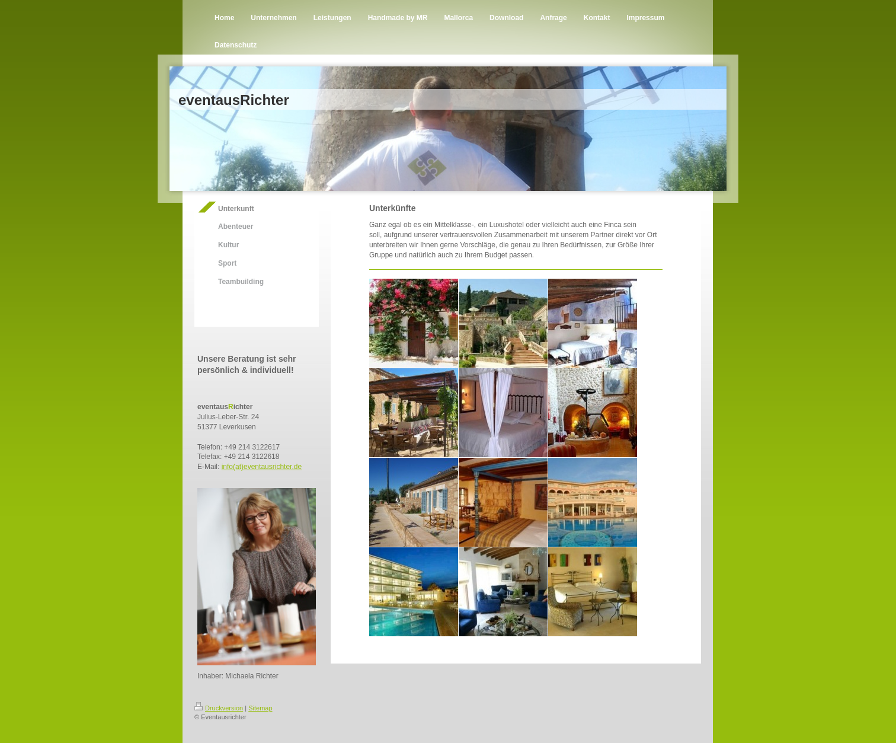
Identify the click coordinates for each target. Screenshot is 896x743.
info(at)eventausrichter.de (262, 467)
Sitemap (260, 708)
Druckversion (218, 708)
